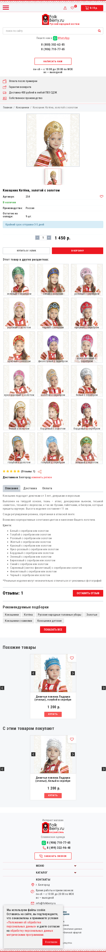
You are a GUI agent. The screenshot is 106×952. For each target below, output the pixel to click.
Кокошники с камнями (18, 620)
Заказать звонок (53, 856)
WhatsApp (61, 38)
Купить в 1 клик (26, 250)
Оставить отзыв (88, 593)
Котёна (28, 614)
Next (104, 688)
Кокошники (22, 107)
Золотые (92, 614)
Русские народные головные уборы (59, 614)
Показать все (53, 629)
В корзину (77, 250)
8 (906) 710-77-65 (53, 49)
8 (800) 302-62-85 (53, 44)
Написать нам (52, 61)
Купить (53, 714)
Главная (7, 107)
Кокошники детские (49, 620)
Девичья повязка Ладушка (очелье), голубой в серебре (52, 698)
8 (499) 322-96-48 (57, 848)
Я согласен (51, 942)
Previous (2, 688)
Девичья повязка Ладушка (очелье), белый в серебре (52, 779)
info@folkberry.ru (46, 903)
